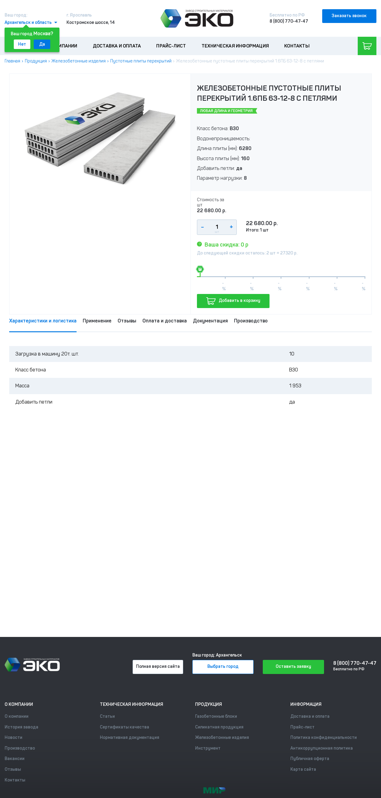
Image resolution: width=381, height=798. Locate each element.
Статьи (107, 716)
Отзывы (127, 321)
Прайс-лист (171, 46)
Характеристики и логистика (43, 321)
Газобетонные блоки (216, 716)
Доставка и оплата (117, 46)
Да (42, 44)
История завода (21, 727)
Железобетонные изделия (78, 61)
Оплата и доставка (164, 321)
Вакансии (15, 758)
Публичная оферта (309, 758)
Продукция (36, 61)
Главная (12, 61)
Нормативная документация (129, 737)
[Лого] (196, 18)
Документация (210, 321)
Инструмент (208, 748)
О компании (62, 46)
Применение (97, 321)
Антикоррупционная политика (321, 748)
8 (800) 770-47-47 (289, 21)
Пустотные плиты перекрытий (141, 61)
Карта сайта (303, 769)
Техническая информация (235, 46)
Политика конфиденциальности (323, 737)
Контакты (297, 46)
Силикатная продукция (219, 727)
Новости (13, 737)
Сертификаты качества (124, 727)
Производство (251, 321)
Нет (22, 44)
